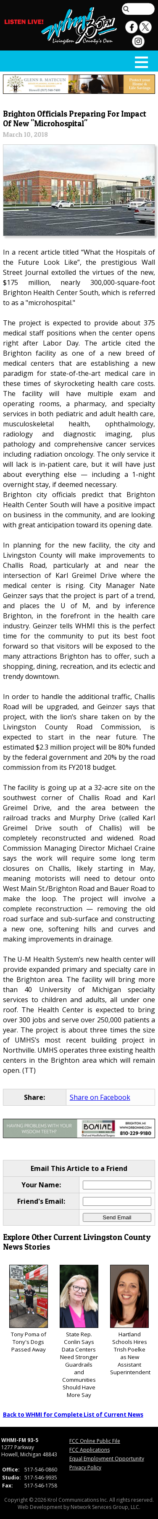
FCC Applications (89, 1449)
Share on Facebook (100, 1097)
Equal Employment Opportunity (106, 1458)
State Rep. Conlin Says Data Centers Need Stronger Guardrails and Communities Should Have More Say (79, 1332)
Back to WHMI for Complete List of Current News (73, 1414)
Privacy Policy (85, 1467)
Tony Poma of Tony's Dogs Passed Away (28, 1309)
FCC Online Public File (94, 1441)
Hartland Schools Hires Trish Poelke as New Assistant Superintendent (130, 1320)
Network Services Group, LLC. (105, 1507)
